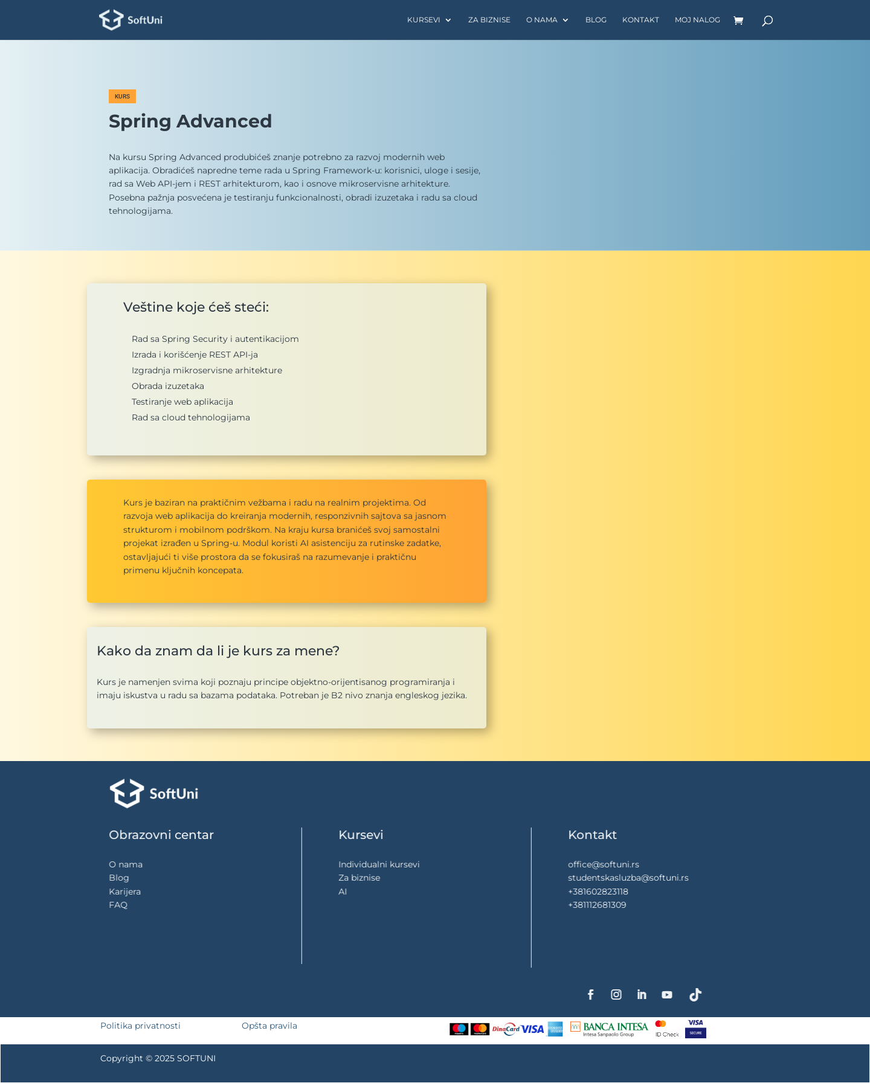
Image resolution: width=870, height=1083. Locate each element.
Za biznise (489, 20)
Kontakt (640, 20)
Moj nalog (697, 20)
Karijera (145, 891)
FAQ (140, 904)
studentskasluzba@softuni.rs (638, 878)
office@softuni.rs (619, 864)
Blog (596, 20)
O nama (542, 20)
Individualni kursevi (393, 865)
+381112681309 (614, 904)
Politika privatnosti (140, 1025)
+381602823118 (615, 891)
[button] (742, 108)
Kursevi (423, 20)
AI (366, 891)
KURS (122, 96)
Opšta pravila (269, 1025)
